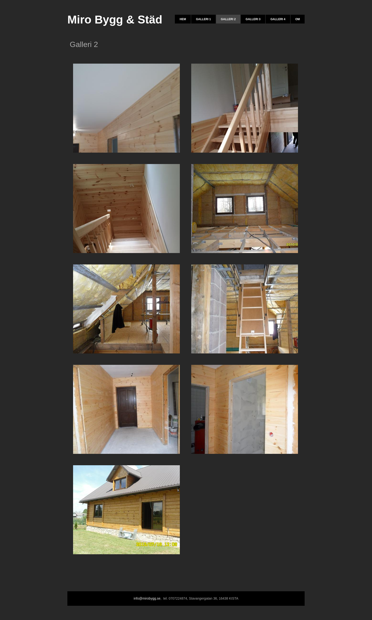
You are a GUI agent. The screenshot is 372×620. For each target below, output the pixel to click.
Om (297, 19)
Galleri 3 (253, 19)
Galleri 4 (277, 19)
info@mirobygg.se (147, 598)
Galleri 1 (203, 19)
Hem (183, 19)
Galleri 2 (228, 19)
